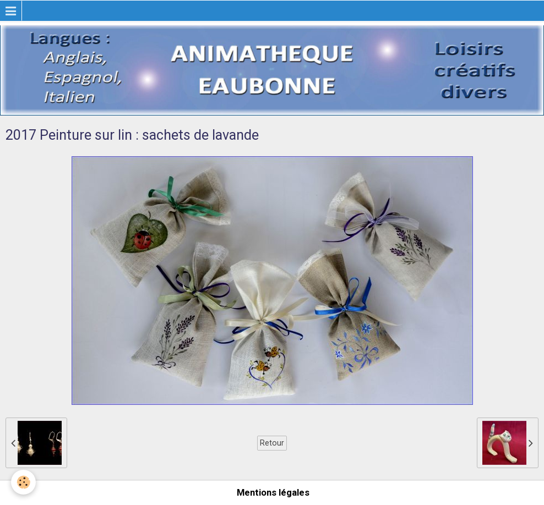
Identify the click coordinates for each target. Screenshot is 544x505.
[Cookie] (23, 482)
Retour (272, 442)
